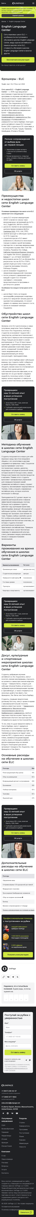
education (11, 1103)
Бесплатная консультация (18, 60)
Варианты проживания (11, 565)
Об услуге (18, 171)
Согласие (12, 1070)
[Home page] (18, 3)
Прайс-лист (6, 84)
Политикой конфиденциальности (16, 1068)
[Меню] (32, 3)
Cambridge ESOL (9, 231)
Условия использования (10, 1207)
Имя (6, 1023)
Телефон (8, 1032)
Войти (4, 3)
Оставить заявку (18, 166)
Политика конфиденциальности (13, 1210)
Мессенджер (10, 1042)
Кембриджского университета (13, 713)
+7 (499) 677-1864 (9, 1097)
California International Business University (18, 252)
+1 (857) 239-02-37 (9, 1091)
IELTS (26, 229)
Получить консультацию (18, 955)
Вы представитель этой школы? (14, 65)
